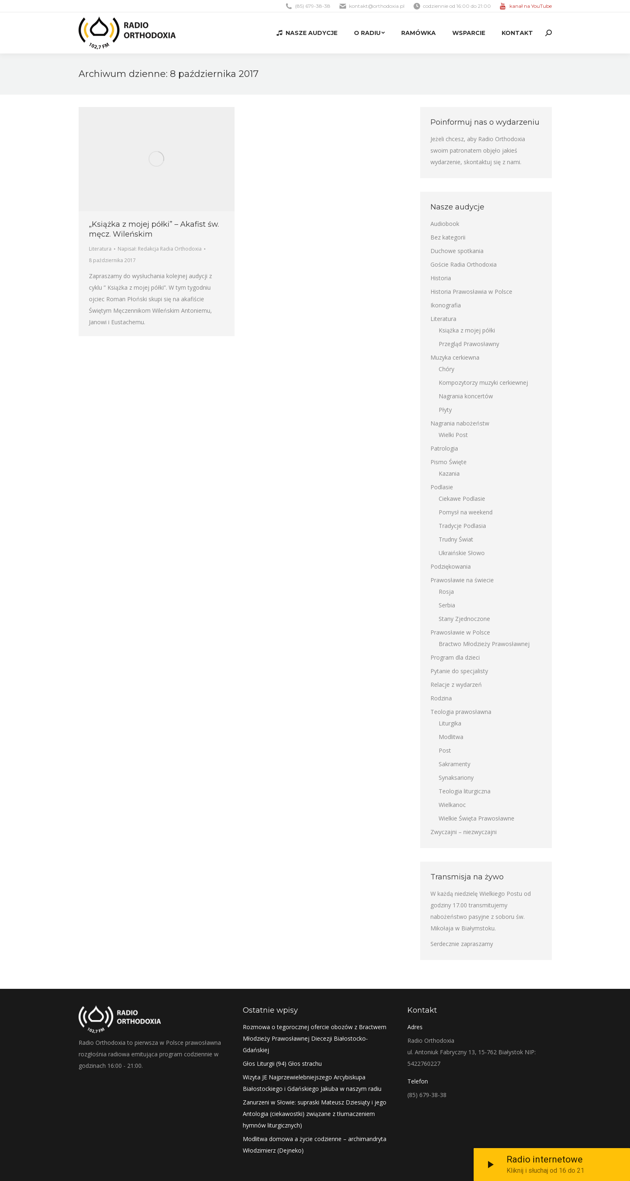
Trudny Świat (456, 539)
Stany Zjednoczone (464, 619)
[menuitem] (306, 32)
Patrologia (444, 448)
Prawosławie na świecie (462, 580)
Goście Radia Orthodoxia (463, 264)
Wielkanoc (452, 805)
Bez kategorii (447, 237)
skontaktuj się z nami (492, 162)
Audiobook (444, 224)
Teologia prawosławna (460, 712)
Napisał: (160, 248)
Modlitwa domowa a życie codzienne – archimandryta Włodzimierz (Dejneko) (314, 1144)
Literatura (100, 248)
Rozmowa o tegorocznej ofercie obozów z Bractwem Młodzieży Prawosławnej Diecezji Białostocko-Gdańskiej (314, 1038)
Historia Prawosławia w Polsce (471, 291)
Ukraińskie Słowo (462, 553)
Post (445, 750)
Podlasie (441, 487)
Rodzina (441, 698)
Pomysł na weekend (466, 512)
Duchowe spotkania (457, 251)
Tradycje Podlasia (462, 526)
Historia (440, 278)
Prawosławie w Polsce (460, 632)
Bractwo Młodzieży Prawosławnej (484, 644)
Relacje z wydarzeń (456, 684)
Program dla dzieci (455, 657)
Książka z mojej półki (467, 330)
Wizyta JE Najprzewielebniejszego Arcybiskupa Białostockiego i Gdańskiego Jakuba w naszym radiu (312, 1083)
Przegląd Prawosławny (469, 344)
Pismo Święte (448, 462)
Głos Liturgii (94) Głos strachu (282, 1063)
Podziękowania (450, 566)
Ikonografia (445, 305)
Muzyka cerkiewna (454, 357)
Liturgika (450, 723)
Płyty (445, 410)
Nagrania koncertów (466, 396)
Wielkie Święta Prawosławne (476, 818)
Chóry (446, 369)
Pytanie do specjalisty (459, 671)
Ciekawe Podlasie (462, 498)
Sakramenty (454, 764)
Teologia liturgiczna (465, 791)
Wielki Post (453, 435)
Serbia (447, 605)
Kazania (449, 473)
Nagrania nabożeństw (459, 423)
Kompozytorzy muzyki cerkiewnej (483, 382)
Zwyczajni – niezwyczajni (463, 832)
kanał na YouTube (530, 6)
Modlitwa (451, 737)
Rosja (446, 591)
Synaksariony (456, 777)
